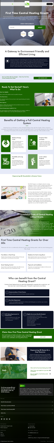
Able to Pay (3, 413)
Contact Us (2, 435)
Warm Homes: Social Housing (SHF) (8, 409)
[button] (12, 4)
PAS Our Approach (4, 427)
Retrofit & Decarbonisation (6, 402)
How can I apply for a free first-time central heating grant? (39, 374)
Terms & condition (50, 441)
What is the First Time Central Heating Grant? (39, 368)
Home (2, 432)
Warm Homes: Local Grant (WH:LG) (8, 405)
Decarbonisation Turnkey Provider (6, 426)
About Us (2, 434)
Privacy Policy (43, 441)
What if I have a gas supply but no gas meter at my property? (40, 371)
